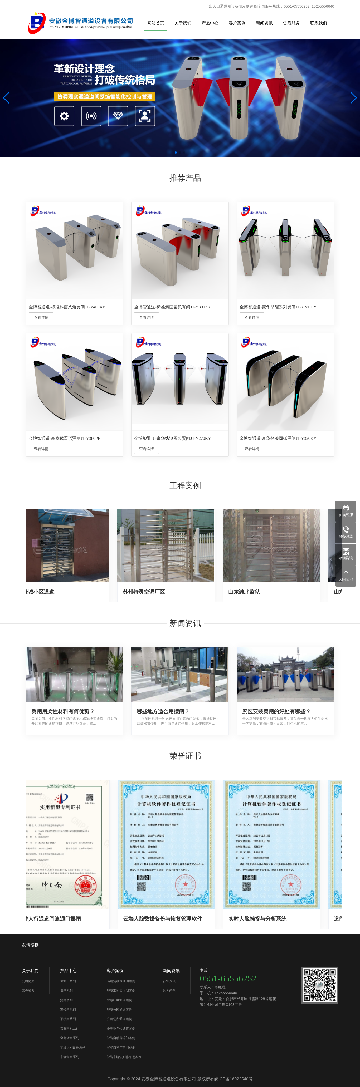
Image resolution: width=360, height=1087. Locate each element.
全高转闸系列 (69, 1038)
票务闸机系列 (69, 1028)
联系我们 (318, 23)
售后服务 (291, 23)
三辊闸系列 (68, 1009)
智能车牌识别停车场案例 (124, 1057)
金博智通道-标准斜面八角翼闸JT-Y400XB (67, 307)
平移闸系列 (68, 1019)
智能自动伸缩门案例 (121, 1038)
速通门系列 (68, 981)
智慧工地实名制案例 (121, 990)
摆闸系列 (66, 990)
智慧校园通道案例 (119, 1009)
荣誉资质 (28, 990)
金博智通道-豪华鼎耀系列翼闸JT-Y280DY (278, 307)
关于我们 (182, 23)
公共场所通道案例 (119, 1019)
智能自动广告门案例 (121, 1047)
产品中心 (210, 23)
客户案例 (237, 23)
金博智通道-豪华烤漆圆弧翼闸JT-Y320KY (278, 438)
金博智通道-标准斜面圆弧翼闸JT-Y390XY (172, 307)
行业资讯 (169, 981)
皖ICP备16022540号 (233, 1079)
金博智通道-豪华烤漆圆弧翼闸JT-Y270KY (172, 438)
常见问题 (169, 990)
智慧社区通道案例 (119, 1000)
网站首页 (155, 23)
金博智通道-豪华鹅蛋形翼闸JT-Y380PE (64, 438)
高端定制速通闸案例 (121, 981)
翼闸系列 (66, 1000)
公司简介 (28, 981)
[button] (353, 98)
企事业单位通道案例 (121, 1028)
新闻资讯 (264, 23)
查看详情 (41, 317)
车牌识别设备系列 (72, 1047)
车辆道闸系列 (69, 1057)
